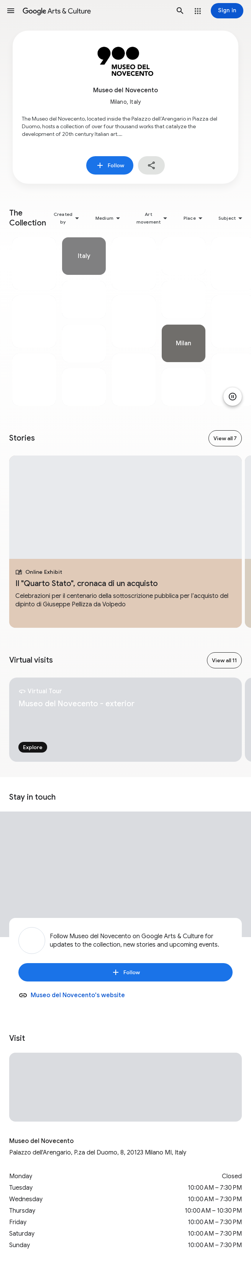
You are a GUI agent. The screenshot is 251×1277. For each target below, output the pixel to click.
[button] (11, 11)
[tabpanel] (34, 321)
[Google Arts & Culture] (95, 10)
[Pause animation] (232, 396)
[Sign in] (227, 10)
